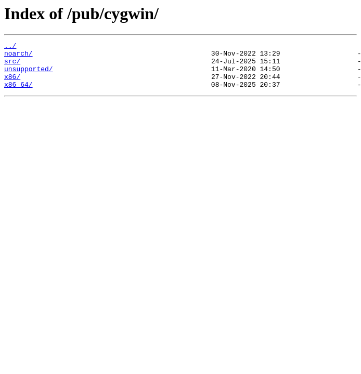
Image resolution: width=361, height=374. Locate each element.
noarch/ (18, 56)
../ (10, 46)
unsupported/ (28, 74)
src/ (12, 65)
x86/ (12, 84)
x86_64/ (18, 93)
